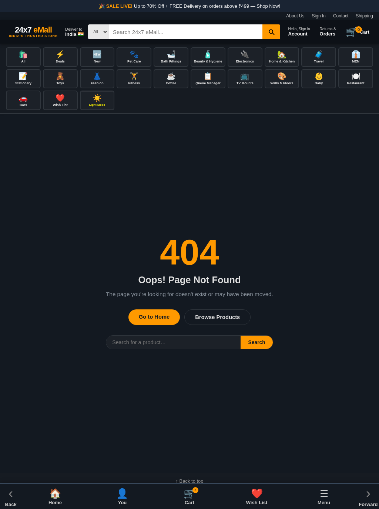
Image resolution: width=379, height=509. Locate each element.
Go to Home (154, 318)
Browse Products (217, 318)
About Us (295, 15)
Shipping (364, 15)
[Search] (185, 31)
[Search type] (98, 31)
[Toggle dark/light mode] (97, 101)
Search (256, 343)
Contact (340, 15)
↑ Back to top (189, 482)
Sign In (319, 15)
